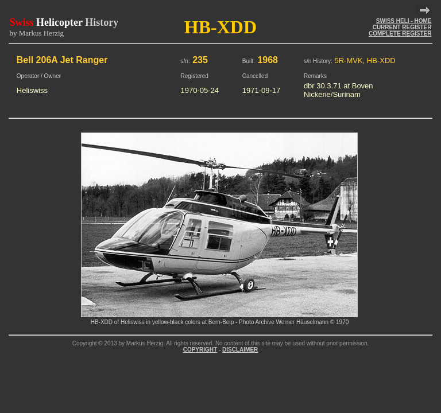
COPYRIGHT (200, 349)
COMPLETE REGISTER (400, 33)
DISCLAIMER (240, 349)
